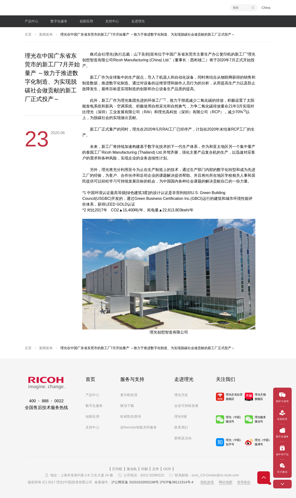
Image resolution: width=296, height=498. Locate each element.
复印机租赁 (129, 395)
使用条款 (244, 482)
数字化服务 (94, 406)
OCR (167, 469)
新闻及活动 (183, 438)
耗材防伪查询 (130, 416)
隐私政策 (207, 482)
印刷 (144, 469)
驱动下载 (127, 406)
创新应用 (92, 416)
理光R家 (180, 416)
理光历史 (181, 395)
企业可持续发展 (186, 406)
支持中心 (92, 427)
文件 (155, 469)
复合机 (132, 469)
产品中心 (92, 395)
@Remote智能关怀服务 (138, 427)
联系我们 (181, 427)
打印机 (117, 469)
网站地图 (225, 482)
